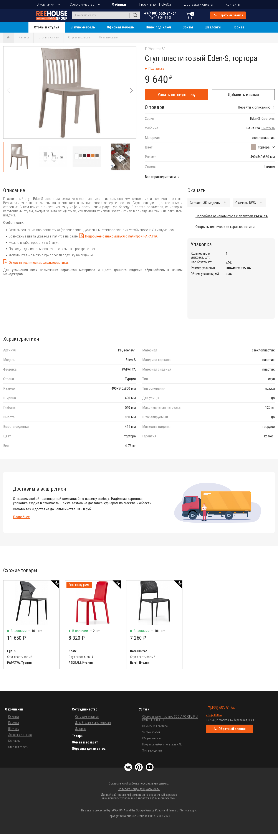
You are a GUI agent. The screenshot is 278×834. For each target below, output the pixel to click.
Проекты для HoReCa (155, 4)
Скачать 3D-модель (205, 203)
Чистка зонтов (151, 732)
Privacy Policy (154, 810)
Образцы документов (89, 749)
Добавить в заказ (243, 94)
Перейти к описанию (254, 107)
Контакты (233, 4)
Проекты (13, 722)
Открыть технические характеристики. (39, 262)
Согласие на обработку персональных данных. (139, 783)
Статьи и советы (18, 747)
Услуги (144, 709)
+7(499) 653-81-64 (160, 15)
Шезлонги (213, 27)
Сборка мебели (151, 738)
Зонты (188, 27)
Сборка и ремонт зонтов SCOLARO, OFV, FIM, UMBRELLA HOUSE (170, 718)
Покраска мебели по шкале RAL (162, 744)
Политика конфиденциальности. (139, 789)
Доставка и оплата (198, 4)
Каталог (24, 37)
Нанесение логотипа (155, 726)
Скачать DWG (245, 203)
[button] (131, 90)
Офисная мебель (120, 27)
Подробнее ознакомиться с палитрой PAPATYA (121, 236)
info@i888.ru (214, 715)
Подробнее (21, 517)
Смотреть (268, 118)
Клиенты (13, 716)
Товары (77, 736)
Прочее (238, 27)
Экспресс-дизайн (152, 750)
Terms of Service (179, 810)
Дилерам (80, 728)
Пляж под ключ (158, 27)
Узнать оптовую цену (176, 94)
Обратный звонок (228, 15)
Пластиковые (108, 37)
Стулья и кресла (79, 37)
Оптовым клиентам (87, 716)
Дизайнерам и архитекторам (93, 722)
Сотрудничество (82, 4)
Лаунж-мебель (83, 27)
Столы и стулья (46, 27)
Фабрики (119, 4)
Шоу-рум (13, 728)
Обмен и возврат (85, 742)
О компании (45, 4)
